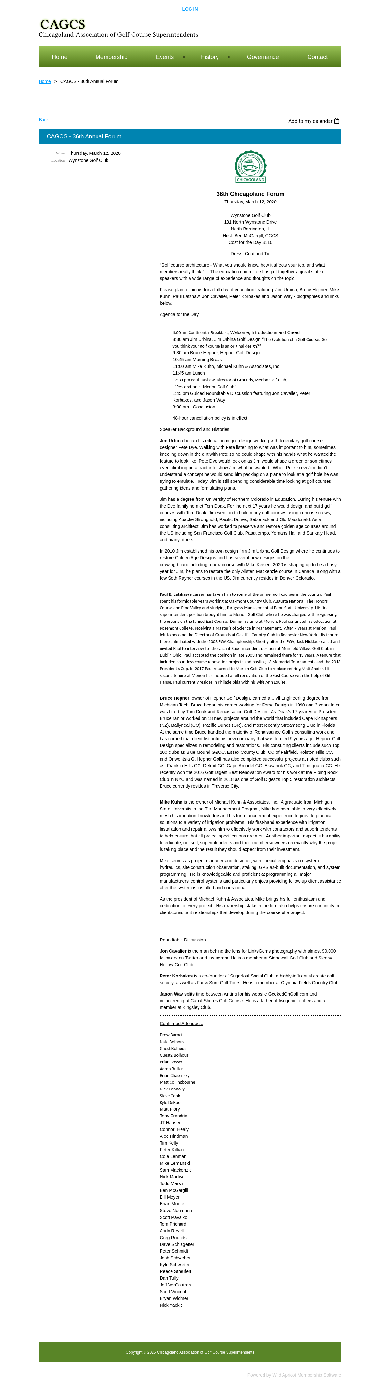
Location (58, 160)
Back (44, 119)
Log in (190, 9)
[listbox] (314, 121)
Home (45, 81)
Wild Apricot (284, 1375)
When (60, 153)
